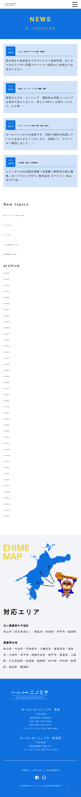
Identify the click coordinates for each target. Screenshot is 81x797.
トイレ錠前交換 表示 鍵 (20, 244)
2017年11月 (11, 448)
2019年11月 (11, 370)
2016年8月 (10, 497)
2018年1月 (10, 442)
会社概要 (21, 770)
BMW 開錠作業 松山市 (18, 253)
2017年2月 (10, 479)
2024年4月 (10, 272)
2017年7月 (10, 473)
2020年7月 (10, 333)
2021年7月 (10, 290)
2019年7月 (10, 388)
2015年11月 (11, 509)
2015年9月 (10, 515)
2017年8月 (10, 467)
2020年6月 (10, 339)
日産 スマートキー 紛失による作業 (27, 215)
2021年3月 (10, 309)
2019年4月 (10, 406)
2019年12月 (11, 363)
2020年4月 (10, 351)
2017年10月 (11, 455)
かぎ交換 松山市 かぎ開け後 (41, 162)
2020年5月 (10, 345)
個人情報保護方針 (55, 770)
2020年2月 (10, 357)
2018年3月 (10, 430)
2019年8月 (10, 382)
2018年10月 (11, 418)
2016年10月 (11, 491)
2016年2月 (10, 503)
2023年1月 (10, 278)
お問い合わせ (36, 770)
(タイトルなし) (13, 224)
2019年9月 (10, 375)
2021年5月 (10, 303)
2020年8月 (10, 327)
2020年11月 (11, 315)
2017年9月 (10, 461)
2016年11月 (11, 485)
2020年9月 (10, 321)
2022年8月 (10, 284)
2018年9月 (10, 424)
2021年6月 (10, 297)
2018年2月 (10, 436)
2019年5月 (10, 400)
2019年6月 (10, 394)
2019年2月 (10, 412)
